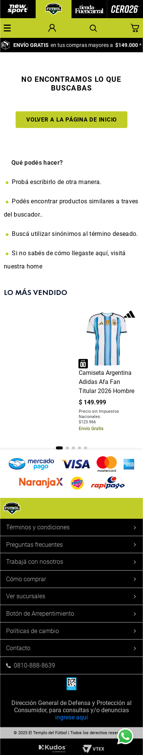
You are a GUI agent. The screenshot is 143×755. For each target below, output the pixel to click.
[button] (7, 28)
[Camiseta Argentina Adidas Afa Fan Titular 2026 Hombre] (107, 372)
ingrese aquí (71, 717)
